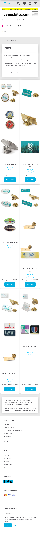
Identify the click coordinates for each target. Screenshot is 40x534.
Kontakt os (7, 439)
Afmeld (16, 525)
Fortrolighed (7, 424)
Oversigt (6, 442)
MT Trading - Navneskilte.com (13, 430)
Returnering (7, 436)
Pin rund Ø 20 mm (10, 164)
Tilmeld (8, 525)
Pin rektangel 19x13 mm (30, 165)
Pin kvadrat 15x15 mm (30, 348)
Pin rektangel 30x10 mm (30, 270)
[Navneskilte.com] (20, 13)
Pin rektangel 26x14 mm (10, 374)
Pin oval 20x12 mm (10, 242)
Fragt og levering (9, 427)
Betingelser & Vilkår (10, 433)
